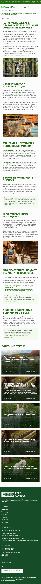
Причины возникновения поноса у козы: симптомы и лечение (19, 440)
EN (28, 7)
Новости (4, 517)
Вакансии (4, 519)
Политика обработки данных (10, 552)
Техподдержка (6, 512)
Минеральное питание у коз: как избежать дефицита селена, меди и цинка (20, 386)
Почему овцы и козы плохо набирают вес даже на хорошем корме (19, 359)
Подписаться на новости (12, 571)
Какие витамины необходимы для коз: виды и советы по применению (20, 467)
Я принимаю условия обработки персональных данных (19, 566)
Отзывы (4, 514)
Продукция (6, 527)
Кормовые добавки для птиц (10, 530)
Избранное (6, 546)
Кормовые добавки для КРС (10, 535)
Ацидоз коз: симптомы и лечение (19, 415)
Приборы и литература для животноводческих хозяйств (19, 541)
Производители (8, 549)
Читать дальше (30, 371)
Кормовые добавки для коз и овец (12, 538)
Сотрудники (5, 509)
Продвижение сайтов (8, 580)
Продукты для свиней (8, 533)
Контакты (4, 522)
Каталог (4, 506)
